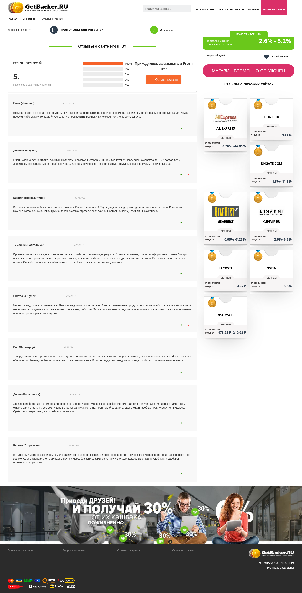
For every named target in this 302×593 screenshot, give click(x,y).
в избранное (276, 57)
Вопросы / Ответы (231, 9)
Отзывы (253, 9)
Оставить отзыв (164, 79)
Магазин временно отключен (248, 71)
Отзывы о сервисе (128, 550)
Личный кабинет (274, 9)
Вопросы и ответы (73, 550)
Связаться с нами (183, 550)
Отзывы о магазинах (20, 550)
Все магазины (205, 9)
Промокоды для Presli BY (76, 30)
